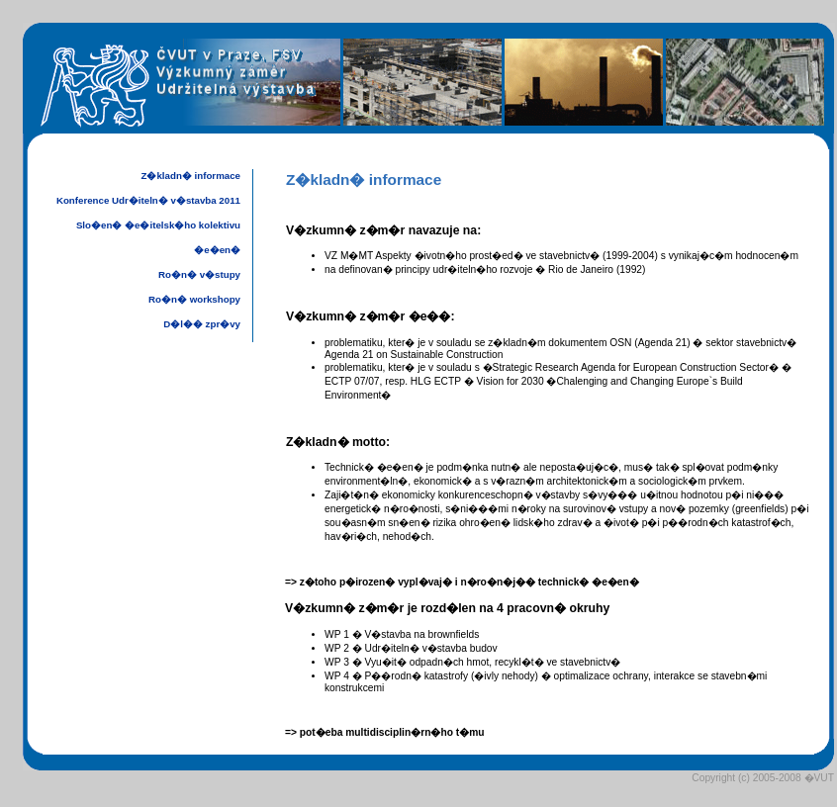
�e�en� (217, 249)
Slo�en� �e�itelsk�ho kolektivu (158, 225)
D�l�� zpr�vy (201, 323)
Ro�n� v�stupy (199, 274)
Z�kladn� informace (190, 175)
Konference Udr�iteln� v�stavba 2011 (148, 200)
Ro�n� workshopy (194, 299)
